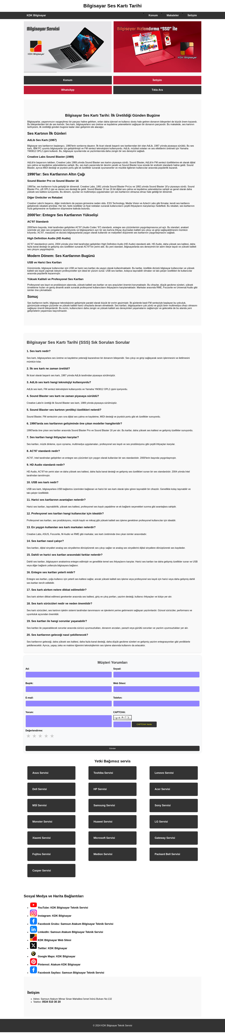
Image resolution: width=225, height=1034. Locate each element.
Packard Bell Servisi (167, 855)
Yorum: (30, 712)
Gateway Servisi (165, 839)
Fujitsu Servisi (41, 855)
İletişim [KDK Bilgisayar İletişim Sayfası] (157, 80)
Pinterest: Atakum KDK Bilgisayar (55, 966)
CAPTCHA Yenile (144, 724)
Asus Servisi (40, 774)
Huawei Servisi (102, 823)
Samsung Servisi (104, 807)
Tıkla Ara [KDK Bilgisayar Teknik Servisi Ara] (157, 89)
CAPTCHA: (119, 712)
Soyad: (117, 669)
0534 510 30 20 (51, 1003)
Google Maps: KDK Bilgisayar (52, 958)
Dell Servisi (39, 790)
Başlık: (29, 683)
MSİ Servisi (39, 807)
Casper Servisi (41, 872)
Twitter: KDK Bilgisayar (48, 950)
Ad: (28, 669)
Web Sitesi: (119, 683)
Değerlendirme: (34, 732)
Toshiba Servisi (103, 774)
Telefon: (117, 697)
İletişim (192, 15)
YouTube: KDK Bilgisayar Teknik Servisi (59, 909)
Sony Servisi (163, 807)
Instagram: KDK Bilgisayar (50, 917)
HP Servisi (100, 790)
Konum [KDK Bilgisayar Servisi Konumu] (67, 80)
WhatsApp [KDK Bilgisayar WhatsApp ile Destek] (67, 89)
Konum (153, 15)
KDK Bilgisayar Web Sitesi (50, 941)
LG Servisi (161, 823)
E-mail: (29, 697)
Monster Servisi (42, 823)
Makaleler (173, 15)
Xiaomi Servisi (41, 839)
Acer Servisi (162, 790)
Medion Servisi (102, 855)
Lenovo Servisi (164, 774)
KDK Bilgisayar (36, 15)
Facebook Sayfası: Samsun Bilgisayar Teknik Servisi (67, 974)
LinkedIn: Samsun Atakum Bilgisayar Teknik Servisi (66, 933)
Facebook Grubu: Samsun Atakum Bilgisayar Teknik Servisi (71, 925)
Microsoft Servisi (104, 839)
